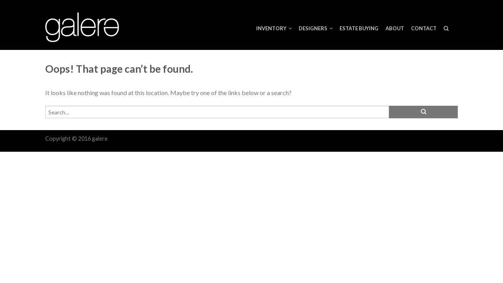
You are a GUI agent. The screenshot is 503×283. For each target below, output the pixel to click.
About (395, 28)
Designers (313, 28)
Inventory (271, 28)
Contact (424, 28)
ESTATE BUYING (359, 28)
